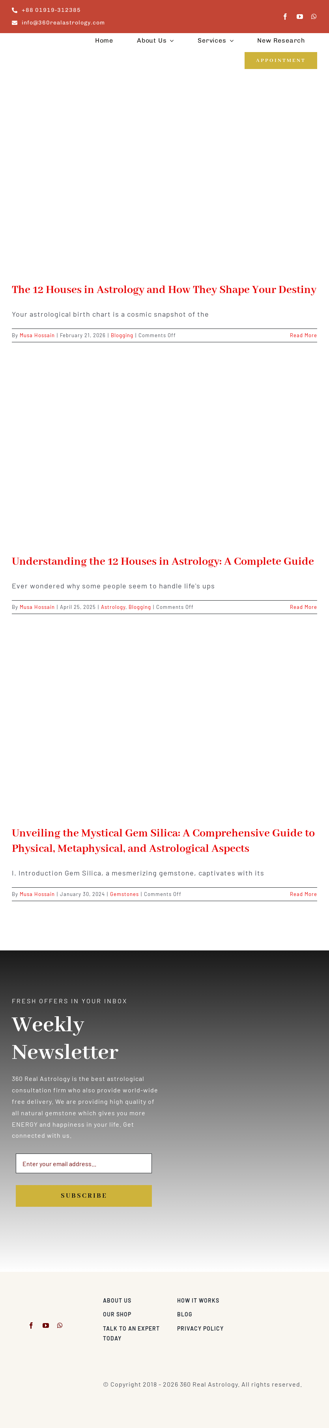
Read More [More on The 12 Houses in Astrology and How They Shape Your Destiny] (303, 335)
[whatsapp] (314, 16)
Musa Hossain (37, 335)
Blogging (122, 335)
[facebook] (285, 16)
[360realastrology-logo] (36, 42)
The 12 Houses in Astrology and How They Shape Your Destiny (164, 290)
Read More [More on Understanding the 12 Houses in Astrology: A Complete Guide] (303, 607)
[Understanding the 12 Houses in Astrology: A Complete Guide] (164, 455)
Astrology (113, 607)
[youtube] (300, 16)
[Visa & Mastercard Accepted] (291, 1298)
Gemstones (124, 894)
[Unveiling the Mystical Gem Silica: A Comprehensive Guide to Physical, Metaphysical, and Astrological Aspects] (164, 727)
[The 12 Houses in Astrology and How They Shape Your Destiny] (164, 183)
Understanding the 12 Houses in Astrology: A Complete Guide (163, 562)
